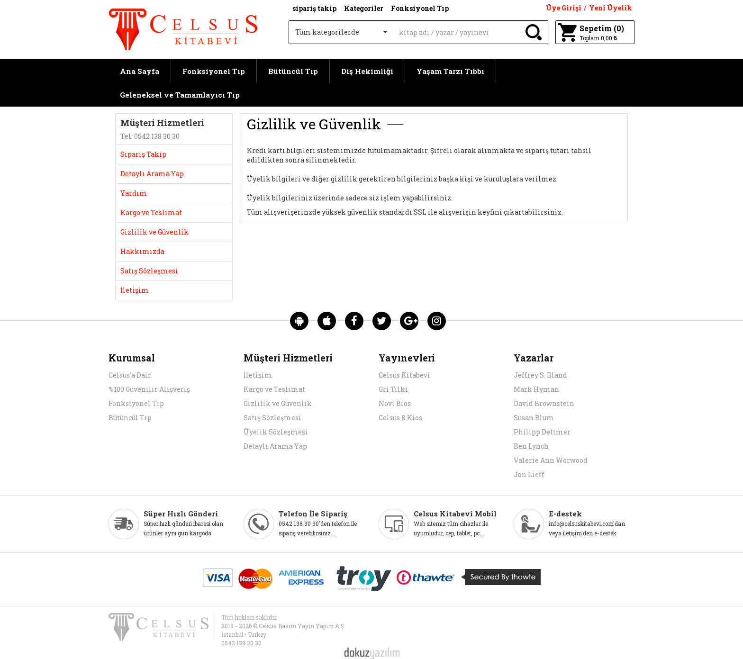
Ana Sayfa (139, 71)
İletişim (258, 374)
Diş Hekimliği (367, 71)
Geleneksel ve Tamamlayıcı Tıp (180, 94)
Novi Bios (395, 403)
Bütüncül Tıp (293, 71)
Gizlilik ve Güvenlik (278, 403)
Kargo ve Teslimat (274, 389)
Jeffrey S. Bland (540, 374)
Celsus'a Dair (130, 374)
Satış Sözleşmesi (272, 417)
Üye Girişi (563, 7)
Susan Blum (534, 417)
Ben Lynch (531, 446)
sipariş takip (314, 8)
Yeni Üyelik (610, 7)
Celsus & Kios (400, 417)
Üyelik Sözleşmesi (276, 431)
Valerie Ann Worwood (551, 460)
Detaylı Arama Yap (275, 446)
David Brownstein (544, 403)
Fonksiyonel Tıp (213, 71)
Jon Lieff (529, 474)
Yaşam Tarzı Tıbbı (450, 71)
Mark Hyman (536, 389)
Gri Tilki (393, 389)
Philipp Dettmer (542, 431)
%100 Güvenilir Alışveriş (149, 389)
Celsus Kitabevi (404, 374)
